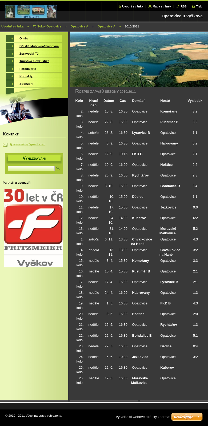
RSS (183, 6)
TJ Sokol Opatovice (47, 26)
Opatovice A (80, 26)
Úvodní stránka (132, 6)
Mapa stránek (162, 6)
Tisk (199, 6)
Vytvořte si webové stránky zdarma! (143, 417)
